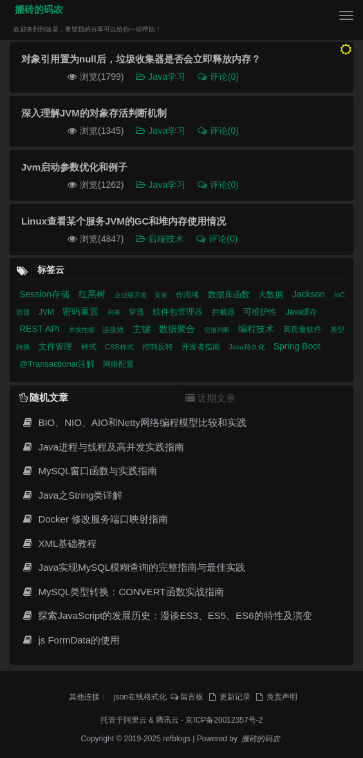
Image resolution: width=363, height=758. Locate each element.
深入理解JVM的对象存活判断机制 (94, 112)
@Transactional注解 (58, 364)
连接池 (114, 329)
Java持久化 (247, 347)
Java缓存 (301, 312)
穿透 (137, 312)
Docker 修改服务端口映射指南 (94, 518)
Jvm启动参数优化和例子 (74, 167)
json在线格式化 (140, 696)
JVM (47, 312)
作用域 (188, 294)
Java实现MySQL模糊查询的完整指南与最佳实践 (133, 567)
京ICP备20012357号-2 (224, 720)
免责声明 (275, 696)
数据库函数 (230, 294)
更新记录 (228, 696)
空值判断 (218, 329)
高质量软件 (303, 329)
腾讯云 (167, 720)
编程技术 (257, 329)
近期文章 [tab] (210, 398)
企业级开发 (132, 295)
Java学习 (161, 76)
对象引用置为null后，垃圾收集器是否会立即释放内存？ (141, 58)
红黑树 (93, 294)
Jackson (310, 294)
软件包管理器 (179, 312)
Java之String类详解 (71, 495)
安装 (161, 295)
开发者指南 (202, 346)
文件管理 (57, 346)
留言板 (187, 696)
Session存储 (45, 294)
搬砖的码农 (36, 9)
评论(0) (217, 76)
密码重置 (81, 311)
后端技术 (161, 239)
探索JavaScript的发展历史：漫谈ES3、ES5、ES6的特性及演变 (166, 615)
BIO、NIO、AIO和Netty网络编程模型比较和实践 (134, 422)
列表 (114, 312)
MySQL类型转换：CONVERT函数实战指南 (122, 591)
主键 (143, 329)
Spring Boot (297, 346)
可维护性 (261, 312)
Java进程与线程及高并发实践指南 (102, 446)
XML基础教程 (59, 543)
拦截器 (224, 312)
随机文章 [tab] (43, 397)
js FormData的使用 (70, 639)
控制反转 (158, 346)
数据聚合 (178, 329)
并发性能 (83, 329)
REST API (40, 329)
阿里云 (135, 720)
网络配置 (118, 364)
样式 (89, 346)
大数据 (272, 294)
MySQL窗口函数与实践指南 (89, 470)
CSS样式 (120, 347)
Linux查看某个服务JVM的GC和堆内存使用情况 (123, 221)
